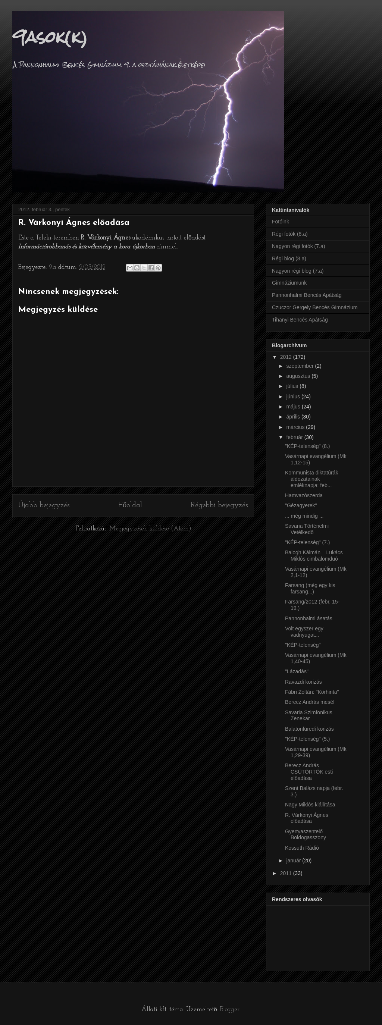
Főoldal (130, 505)
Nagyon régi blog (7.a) (298, 271)
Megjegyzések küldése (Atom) (150, 529)
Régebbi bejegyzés (219, 505)
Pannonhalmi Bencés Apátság (307, 295)
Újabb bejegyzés (44, 505)
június (293, 396)
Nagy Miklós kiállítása (310, 805)
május (293, 407)
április (293, 417)
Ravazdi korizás (303, 682)
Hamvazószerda (304, 495)
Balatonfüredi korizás (309, 729)
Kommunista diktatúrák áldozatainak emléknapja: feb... (311, 479)
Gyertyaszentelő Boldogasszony (305, 834)
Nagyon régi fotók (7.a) (298, 246)
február (295, 437)
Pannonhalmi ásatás (308, 618)
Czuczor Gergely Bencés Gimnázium (315, 307)
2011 (286, 873)
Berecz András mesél (309, 702)
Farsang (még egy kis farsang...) (310, 588)
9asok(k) (50, 36)
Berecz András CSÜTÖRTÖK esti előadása (309, 771)
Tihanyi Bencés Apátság (300, 320)
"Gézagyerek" (301, 505)
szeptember (300, 366)
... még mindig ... (304, 516)
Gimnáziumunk (289, 283)
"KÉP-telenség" (303, 645)
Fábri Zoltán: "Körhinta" (312, 692)
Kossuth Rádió (302, 848)
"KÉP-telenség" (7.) (307, 542)
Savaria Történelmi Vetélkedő (307, 529)
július (293, 386)
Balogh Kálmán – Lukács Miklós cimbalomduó (314, 555)
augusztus (298, 376)
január (294, 860)
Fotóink (280, 222)
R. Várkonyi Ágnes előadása (306, 818)
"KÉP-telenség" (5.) (307, 739)
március (296, 427)
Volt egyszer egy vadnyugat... (304, 632)
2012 (286, 357)
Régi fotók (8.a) (290, 234)
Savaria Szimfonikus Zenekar (308, 715)
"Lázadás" (297, 671)
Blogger (229, 1009)
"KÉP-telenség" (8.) (307, 446)
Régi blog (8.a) (289, 258)
